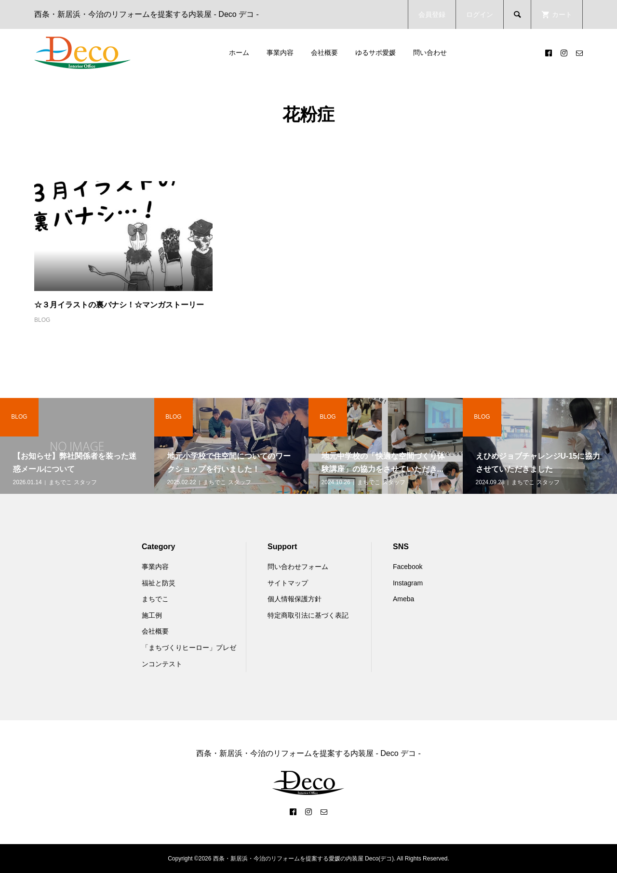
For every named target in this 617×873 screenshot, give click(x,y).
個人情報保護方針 (295, 599)
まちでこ (155, 599)
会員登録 (431, 14)
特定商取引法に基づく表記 (308, 615)
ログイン (479, 14)
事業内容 (280, 52)
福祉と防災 (158, 583)
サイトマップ (288, 583)
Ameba (403, 599)
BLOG (42, 320)
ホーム (239, 52)
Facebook (407, 566)
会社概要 (324, 52)
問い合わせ (430, 52)
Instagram (408, 583)
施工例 (152, 615)
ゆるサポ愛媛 (375, 52)
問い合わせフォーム (298, 566)
